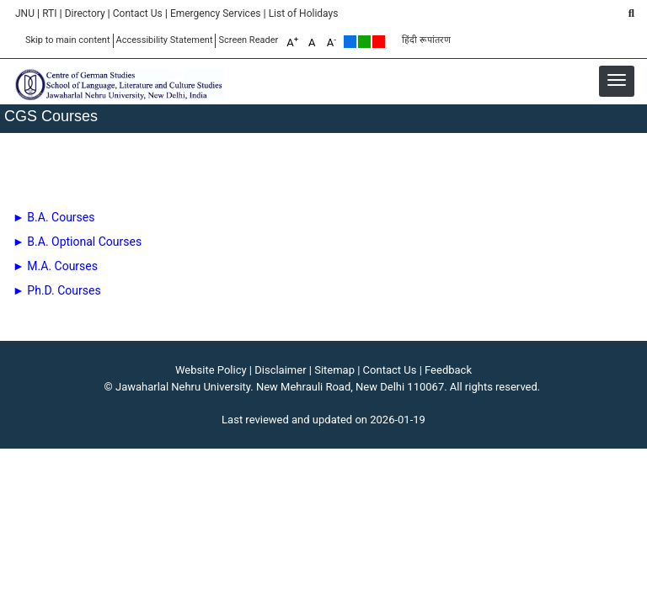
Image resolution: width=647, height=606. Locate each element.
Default (350, 41)
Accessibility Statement (164, 40)
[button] (616, 80)
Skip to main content (67, 40)
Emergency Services (215, 13)
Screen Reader (248, 40)
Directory (85, 13)
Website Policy (211, 370)
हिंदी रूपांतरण (426, 40)
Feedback (448, 370)
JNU (25, 13)
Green (364, 41)
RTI (49, 13)
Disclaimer (280, 370)
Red (378, 41)
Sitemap (334, 370)
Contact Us (138, 13)
